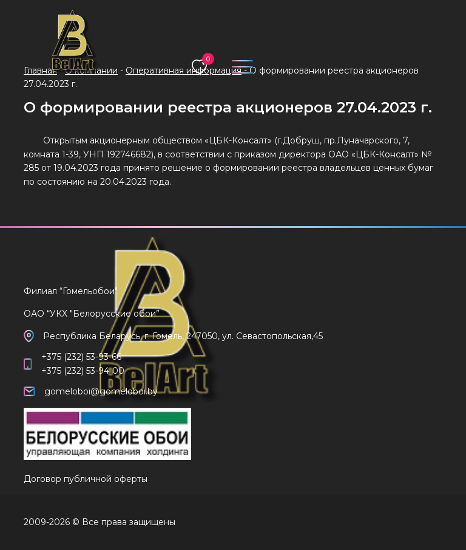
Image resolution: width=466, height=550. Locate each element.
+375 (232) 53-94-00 (82, 370)
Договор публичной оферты (85, 478)
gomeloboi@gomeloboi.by (101, 391)
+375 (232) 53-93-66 (81, 356)
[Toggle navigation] (237, 63)
